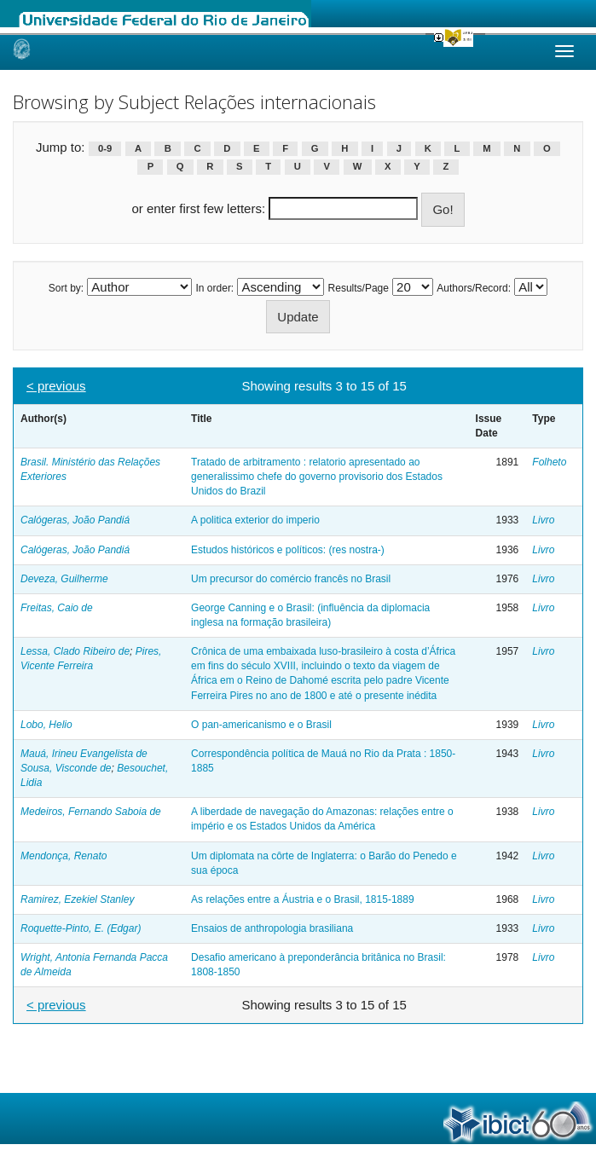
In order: (215, 288)
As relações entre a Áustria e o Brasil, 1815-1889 (302, 899)
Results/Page (358, 288)
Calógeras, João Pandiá (75, 520)
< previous (56, 386)
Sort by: (66, 288)
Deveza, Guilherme (64, 579)
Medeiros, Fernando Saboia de (90, 812)
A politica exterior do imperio (255, 520)
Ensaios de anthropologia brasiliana (272, 928)
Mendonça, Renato (63, 856)
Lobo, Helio (46, 725)
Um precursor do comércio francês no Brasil (291, 579)
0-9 (105, 148)
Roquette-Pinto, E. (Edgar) (80, 928)
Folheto (549, 462)
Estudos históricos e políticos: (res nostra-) (288, 550)
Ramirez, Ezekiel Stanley (77, 899)
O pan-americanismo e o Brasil (261, 725)
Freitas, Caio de (56, 608)
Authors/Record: (474, 288)
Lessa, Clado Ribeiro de (75, 651)
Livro (543, 520)
